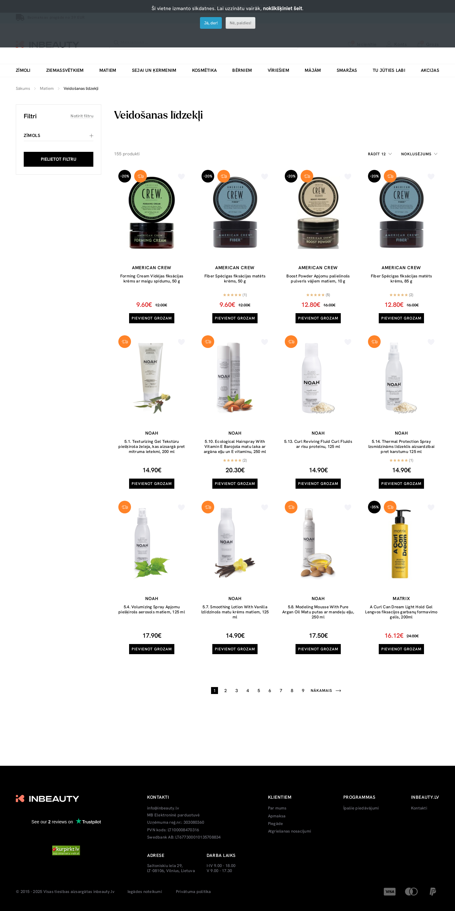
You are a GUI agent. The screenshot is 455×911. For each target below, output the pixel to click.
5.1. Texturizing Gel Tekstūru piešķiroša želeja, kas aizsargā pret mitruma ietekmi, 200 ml (151, 446)
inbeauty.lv (104, 891)
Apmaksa (277, 816)
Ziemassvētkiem (65, 70)
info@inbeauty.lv (163, 808)
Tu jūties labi (389, 70)
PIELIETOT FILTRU (58, 159)
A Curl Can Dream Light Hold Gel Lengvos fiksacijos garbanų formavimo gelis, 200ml (401, 611)
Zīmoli (23, 70)
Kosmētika (204, 70)
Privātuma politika (193, 891)
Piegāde (275, 823)
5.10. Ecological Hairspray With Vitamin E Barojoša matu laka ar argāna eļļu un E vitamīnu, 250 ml (235, 446)
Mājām (313, 70)
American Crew (151, 267)
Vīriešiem (279, 70)
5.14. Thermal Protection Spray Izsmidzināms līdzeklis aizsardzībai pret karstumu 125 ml (401, 446)
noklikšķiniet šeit (282, 8)
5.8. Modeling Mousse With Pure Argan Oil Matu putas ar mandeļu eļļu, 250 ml (318, 611)
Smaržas (347, 70)
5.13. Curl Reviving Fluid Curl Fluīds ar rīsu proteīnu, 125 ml (318, 444)
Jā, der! (211, 23)
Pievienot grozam (152, 318)
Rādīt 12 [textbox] (377, 154)
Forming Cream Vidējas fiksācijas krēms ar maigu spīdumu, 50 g (151, 278)
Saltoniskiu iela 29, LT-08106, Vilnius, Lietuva (171, 868)
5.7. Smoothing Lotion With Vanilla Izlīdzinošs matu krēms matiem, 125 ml (235, 611)
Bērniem (242, 70)
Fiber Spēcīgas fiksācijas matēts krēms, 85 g (401, 278)
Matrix (401, 598)
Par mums (277, 808)
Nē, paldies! (240, 23)
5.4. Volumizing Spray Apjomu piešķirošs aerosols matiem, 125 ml (151, 609)
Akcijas (430, 70)
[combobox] (381, 154)
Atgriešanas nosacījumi (289, 831)
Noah (152, 433)
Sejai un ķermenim (154, 70)
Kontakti (419, 808)
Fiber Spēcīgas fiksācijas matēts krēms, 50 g (234, 278)
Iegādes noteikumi (145, 891)
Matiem (107, 70)
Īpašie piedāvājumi (361, 808)
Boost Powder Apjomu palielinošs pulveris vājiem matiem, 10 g (318, 278)
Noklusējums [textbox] (416, 154)
